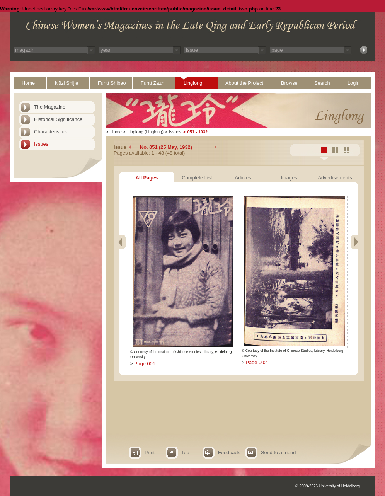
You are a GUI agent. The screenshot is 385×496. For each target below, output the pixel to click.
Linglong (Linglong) (145, 132)
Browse (289, 83)
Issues (41, 144)
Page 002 (256, 362)
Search (322, 83)
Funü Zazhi (153, 83)
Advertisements (335, 178)
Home (28, 83)
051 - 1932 (197, 132)
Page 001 (144, 363)
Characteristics (50, 132)
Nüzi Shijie (66, 83)
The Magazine (49, 107)
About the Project (244, 83)
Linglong (193, 83)
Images (289, 178)
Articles (243, 178)
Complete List (197, 178)
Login (353, 83)
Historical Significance (58, 119)
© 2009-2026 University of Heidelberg (327, 486)
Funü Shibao (112, 83)
